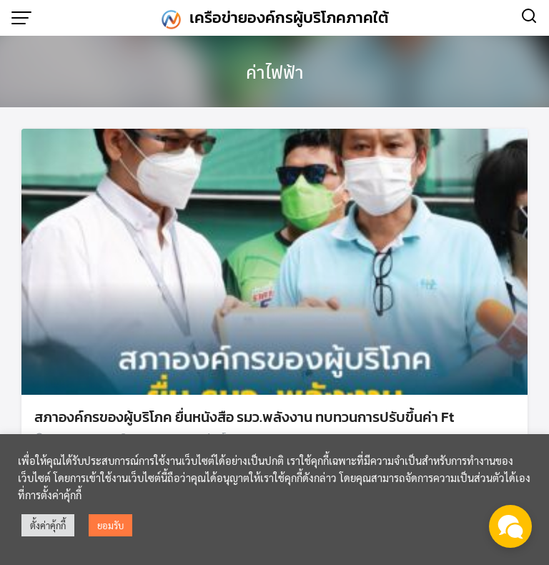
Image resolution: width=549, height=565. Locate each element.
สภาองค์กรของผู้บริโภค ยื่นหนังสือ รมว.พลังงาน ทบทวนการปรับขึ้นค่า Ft (244, 417)
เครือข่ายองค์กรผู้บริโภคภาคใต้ (289, 17)
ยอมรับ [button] (110, 525)
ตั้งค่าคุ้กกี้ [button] (48, 525)
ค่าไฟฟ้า (275, 71)
